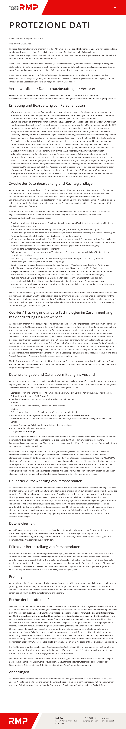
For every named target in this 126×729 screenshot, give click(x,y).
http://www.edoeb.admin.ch (77, 665)
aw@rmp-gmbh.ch (90, 721)
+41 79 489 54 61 (90, 718)
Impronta (105, 718)
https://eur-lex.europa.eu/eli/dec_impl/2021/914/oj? (92, 458)
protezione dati (108, 721)
